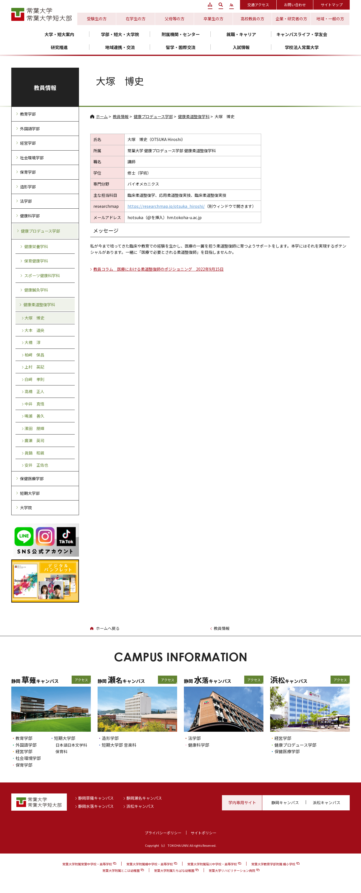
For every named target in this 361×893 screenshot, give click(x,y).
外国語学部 (30, 128)
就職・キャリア (241, 34)
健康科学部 (30, 216)
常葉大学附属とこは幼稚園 (121, 870)
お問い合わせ (295, 4)
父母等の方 (174, 18)
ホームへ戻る (108, 628)
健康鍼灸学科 (36, 290)
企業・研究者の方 (291, 18)
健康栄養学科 (36, 246)
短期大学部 (30, 493)
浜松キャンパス (140, 806)
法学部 (26, 201)
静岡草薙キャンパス (96, 798)
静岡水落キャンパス (96, 806)
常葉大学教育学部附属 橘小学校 (273, 864)
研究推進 (59, 47)
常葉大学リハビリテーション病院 (232, 870)
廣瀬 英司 (34, 440)
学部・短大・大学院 (120, 34)
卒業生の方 (213, 18)
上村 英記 (34, 367)
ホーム (102, 116)
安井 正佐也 (36, 465)
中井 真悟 (34, 404)
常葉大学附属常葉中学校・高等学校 (87, 864)
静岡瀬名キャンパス (144, 798)
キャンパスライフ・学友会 (301, 34)
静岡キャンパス (285, 802)
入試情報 (241, 47)
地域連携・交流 (120, 47)
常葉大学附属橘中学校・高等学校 (149, 864)
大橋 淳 (32, 342)
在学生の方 (136, 18)
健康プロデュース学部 (153, 116)
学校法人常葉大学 (302, 47)
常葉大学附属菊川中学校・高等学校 (212, 864)
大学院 (26, 507)
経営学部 (28, 143)
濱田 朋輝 (34, 428)
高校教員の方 (252, 18)
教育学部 (28, 114)
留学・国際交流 (180, 47)
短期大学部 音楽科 (119, 745)
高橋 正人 (34, 391)
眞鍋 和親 (34, 453)
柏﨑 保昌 (34, 355)
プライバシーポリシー (163, 832)
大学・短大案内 (59, 34)
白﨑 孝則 (34, 379)
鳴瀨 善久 (34, 416)
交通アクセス (258, 4)
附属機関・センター (181, 34)
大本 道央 (34, 330)
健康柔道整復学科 (194, 116)
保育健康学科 (36, 261)
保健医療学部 (32, 478)
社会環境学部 (32, 157)
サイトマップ (332, 4)
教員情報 (121, 116)
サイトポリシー (203, 832)
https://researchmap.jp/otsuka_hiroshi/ (166, 206)
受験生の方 (97, 18)
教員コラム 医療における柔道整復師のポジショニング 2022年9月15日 (158, 269)
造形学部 (28, 186)
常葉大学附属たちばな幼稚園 (174, 870)
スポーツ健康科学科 (42, 275)
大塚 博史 (34, 318)
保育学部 (28, 172)
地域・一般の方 (330, 18)
